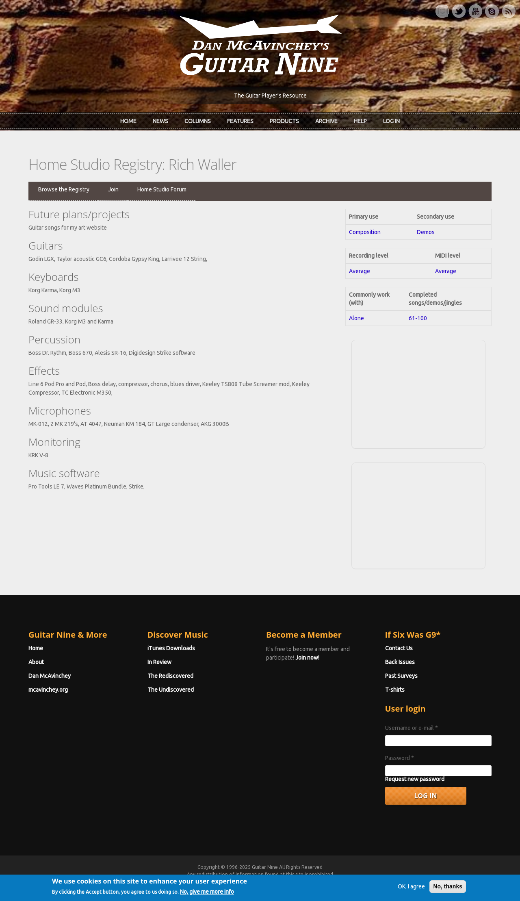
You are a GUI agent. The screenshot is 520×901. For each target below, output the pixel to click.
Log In (391, 121)
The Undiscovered (170, 689)
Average (359, 271)
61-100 (418, 318)
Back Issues (400, 662)
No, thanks (447, 889)
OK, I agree (411, 889)
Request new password (414, 779)
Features (240, 121)
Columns (197, 121)
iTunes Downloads (171, 648)
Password (399, 758)
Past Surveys (401, 676)
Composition (365, 232)
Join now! (307, 657)
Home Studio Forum (161, 189)
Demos (426, 232)
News (160, 121)
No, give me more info (207, 895)
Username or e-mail (411, 728)
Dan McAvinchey (49, 676)
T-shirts (395, 689)
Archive (326, 121)
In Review (159, 662)
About (36, 662)
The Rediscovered (170, 676)
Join (113, 189)
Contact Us (399, 648)
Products (284, 121)
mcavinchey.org (48, 689)
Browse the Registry (63, 189)
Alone (356, 318)
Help (360, 121)
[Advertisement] (418, 393)
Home (128, 121)
